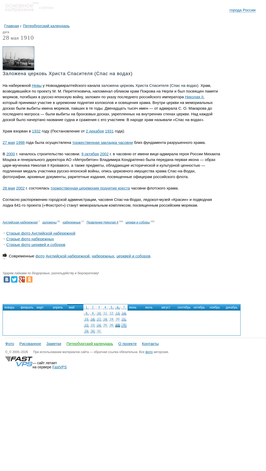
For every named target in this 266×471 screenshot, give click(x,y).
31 (99, 331)
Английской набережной (68, 256)
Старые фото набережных (30, 239)
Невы (37, 85)
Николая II (194, 97)
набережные (72, 222)
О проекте (127, 343)
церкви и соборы (137, 222)
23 (92, 325)
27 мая (9, 142)
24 (99, 325)
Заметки (53, 343)
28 (123, 325)
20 (117, 319)
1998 (20, 142)
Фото (9, 343)
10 (99, 313)
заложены (49, 222)
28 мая (9, 188)
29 (86, 331)
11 (105, 313)
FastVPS (59, 367)
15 (86, 319)
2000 (10, 154)
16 (92, 319)
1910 (27, 37)
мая (11, 38)
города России (242, 10)
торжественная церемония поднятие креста (90, 188)
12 (111, 313)
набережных (103, 256)
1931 (109, 131)
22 (86, 325)
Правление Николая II (102, 222)
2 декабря (95, 131)
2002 (104, 154)
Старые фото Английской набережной (40, 233)
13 (117, 313)
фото (39, 256)
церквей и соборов (133, 256)
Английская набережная (20, 222)
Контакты (150, 343)
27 (117, 325)
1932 (36, 131)
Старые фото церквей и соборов (35, 244)
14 (123, 313)
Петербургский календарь (89, 343)
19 (111, 319)
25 (105, 325)
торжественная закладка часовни (102, 142)
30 (92, 331)
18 (105, 319)
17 (99, 319)
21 (123, 319)
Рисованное (30, 343)
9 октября (90, 154)
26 (111, 325)
